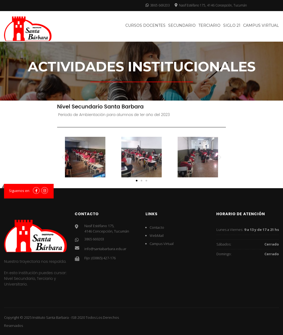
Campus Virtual (261, 25)
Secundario (182, 25)
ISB (74, 317)
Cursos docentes (145, 25)
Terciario (209, 25)
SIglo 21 (231, 25)
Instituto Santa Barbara (50, 317)
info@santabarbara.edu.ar (105, 248)
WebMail (157, 235)
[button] (63, 157)
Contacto (157, 227)
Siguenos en (19, 190)
